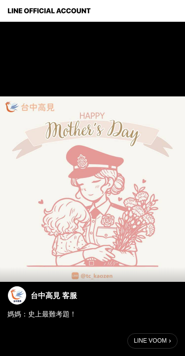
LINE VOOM (150, 340)
